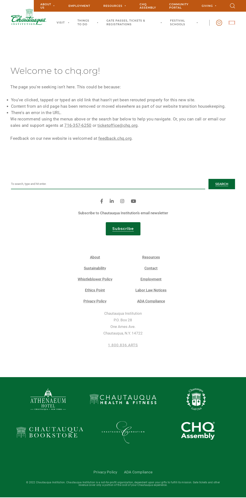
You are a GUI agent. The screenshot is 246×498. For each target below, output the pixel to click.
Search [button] (221, 184)
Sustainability (95, 269)
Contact (151, 269)
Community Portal (179, 6)
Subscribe (123, 229)
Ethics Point (95, 291)
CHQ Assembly (148, 6)
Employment (79, 5)
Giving (209, 5)
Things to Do (88, 22)
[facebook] (101, 202)
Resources (114, 5)
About (95, 258)
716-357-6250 (78, 125)
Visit (64, 23)
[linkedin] (112, 202)
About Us (47, 6)
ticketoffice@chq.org (118, 125)
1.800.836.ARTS (123, 346)
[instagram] (122, 202)
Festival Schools (184, 22)
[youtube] (133, 202)
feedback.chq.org (115, 138)
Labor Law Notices (151, 291)
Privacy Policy (94, 302)
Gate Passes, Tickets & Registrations (134, 22)
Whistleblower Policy (95, 280)
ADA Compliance (151, 302)
